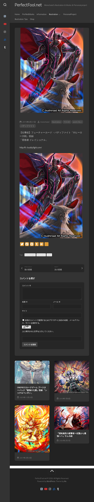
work (49, 255)
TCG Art (67, 122)
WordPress (51, 481)
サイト (24, 311)
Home (17, 14)
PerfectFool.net (28, 5)
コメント (26, 285)
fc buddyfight (30, 255)
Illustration (53, 14)
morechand (44, 122)
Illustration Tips (21, 19)
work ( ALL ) (78, 122)
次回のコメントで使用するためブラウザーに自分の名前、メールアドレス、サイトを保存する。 (51, 321)
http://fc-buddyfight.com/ (32, 147)
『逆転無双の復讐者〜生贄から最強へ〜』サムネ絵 (71, 435)
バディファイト (28, 126)
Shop (32, 19)
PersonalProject (69, 14)
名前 (25, 302)
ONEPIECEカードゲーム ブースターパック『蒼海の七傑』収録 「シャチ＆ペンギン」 (32, 390)
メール (56, 302)
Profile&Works (28, 14)
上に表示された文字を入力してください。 (38, 331)
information (42, 14)
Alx (65, 481)
